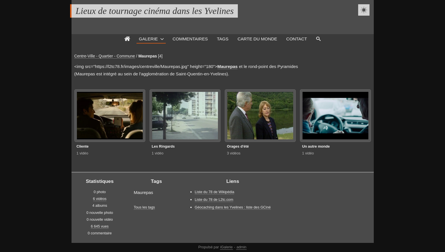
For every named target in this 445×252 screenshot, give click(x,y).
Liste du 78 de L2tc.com (214, 199)
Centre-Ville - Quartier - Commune (104, 56)
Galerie (148, 38)
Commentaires (190, 38)
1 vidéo (82, 153)
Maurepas (147, 56)
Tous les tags (144, 207)
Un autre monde (316, 146)
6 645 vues (100, 226)
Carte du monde (257, 38)
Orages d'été (238, 146)
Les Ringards (163, 146)
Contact (296, 38)
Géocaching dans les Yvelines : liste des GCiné (233, 207)
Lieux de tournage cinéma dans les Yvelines (155, 11)
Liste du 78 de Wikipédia (214, 192)
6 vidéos (100, 199)
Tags (222, 38)
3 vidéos (234, 153)
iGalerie (226, 247)
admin (241, 247)
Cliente (83, 146)
